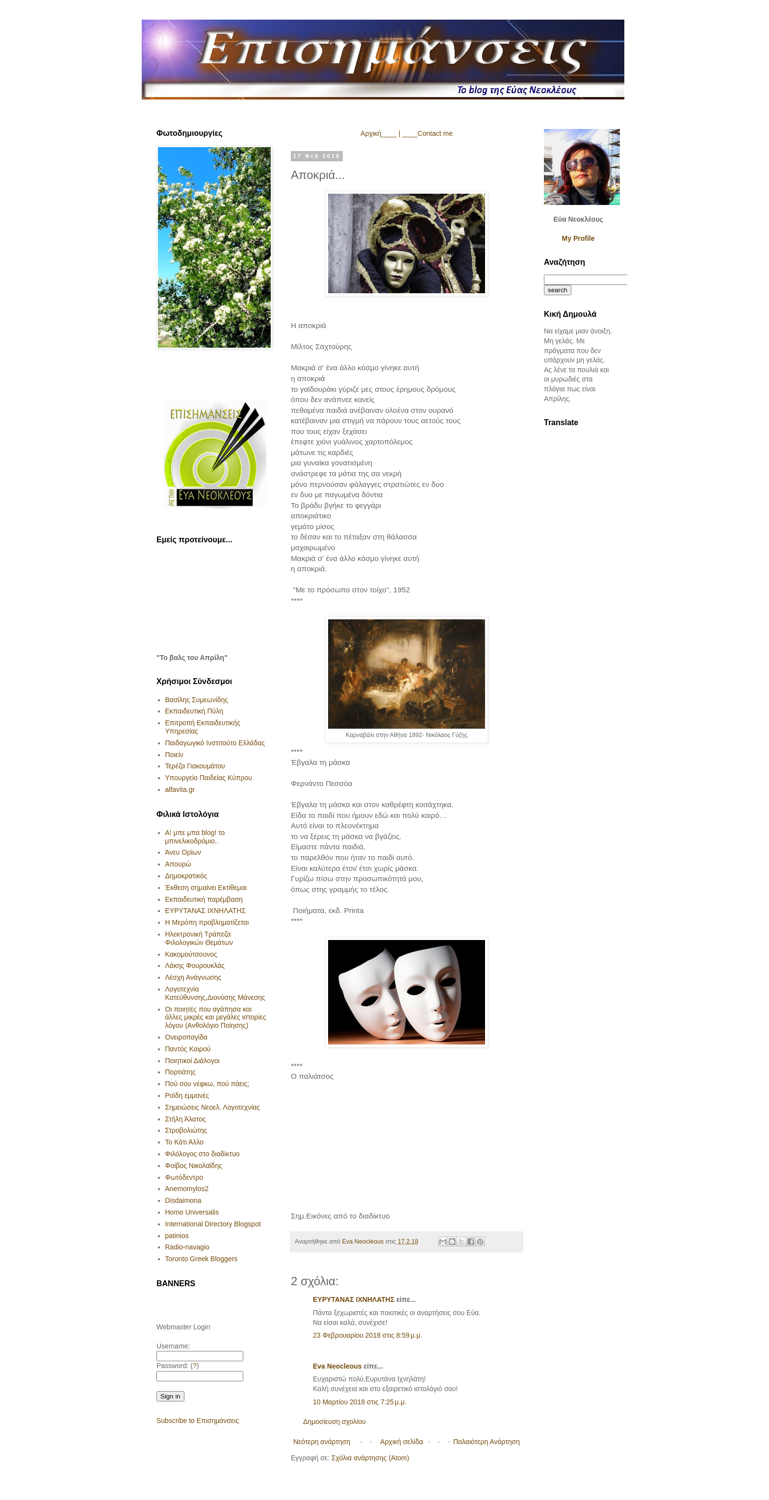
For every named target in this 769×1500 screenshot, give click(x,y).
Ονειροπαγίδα (186, 1037)
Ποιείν (174, 755)
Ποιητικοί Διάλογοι (192, 1061)
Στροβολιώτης (186, 1130)
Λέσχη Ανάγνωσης (193, 977)
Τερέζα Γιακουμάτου (195, 766)
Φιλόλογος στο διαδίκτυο (202, 1154)
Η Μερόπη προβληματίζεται (207, 922)
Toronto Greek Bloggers (201, 1259)
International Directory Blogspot (213, 1224)
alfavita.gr (180, 789)
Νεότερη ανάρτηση (321, 1442)
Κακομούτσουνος (191, 954)
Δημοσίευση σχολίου (334, 1421)
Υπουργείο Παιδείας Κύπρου (208, 778)
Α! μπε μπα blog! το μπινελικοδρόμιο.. (195, 837)
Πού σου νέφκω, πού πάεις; (207, 1084)
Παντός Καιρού (188, 1049)
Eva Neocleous (337, 1366)
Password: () (177, 1366)
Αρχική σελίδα (401, 1442)
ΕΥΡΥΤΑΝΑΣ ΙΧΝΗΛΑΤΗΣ (353, 1299)
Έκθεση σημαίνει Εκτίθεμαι (206, 887)
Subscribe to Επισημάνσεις (197, 1420)
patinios (177, 1236)
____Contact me (427, 133)
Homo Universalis (192, 1212)
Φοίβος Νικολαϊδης (193, 1165)
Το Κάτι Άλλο (184, 1142)
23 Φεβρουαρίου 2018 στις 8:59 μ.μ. (367, 1335)
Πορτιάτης (180, 1072)
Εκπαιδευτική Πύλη (194, 711)
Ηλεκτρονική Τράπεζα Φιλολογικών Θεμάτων (199, 938)
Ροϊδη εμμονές (187, 1095)
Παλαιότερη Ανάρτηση (486, 1442)
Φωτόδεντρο (184, 1177)
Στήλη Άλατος (185, 1119)
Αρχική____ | (380, 133)
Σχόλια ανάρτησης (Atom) (371, 1458)
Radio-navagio (187, 1247)
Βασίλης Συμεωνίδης (197, 700)
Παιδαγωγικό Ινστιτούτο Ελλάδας (215, 743)
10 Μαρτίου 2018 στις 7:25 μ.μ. (360, 1402)
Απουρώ (178, 864)
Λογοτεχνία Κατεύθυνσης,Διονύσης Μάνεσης (215, 993)
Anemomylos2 (187, 1189)
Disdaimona (183, 1200)
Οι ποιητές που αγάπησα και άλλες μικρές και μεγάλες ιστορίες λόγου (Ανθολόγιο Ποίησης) (215, 1017)
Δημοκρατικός (186, 876)
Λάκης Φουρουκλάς (195, 965)
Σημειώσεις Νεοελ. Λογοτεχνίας (212, 1107)
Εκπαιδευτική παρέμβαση (204, 899)
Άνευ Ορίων (183, 852)
